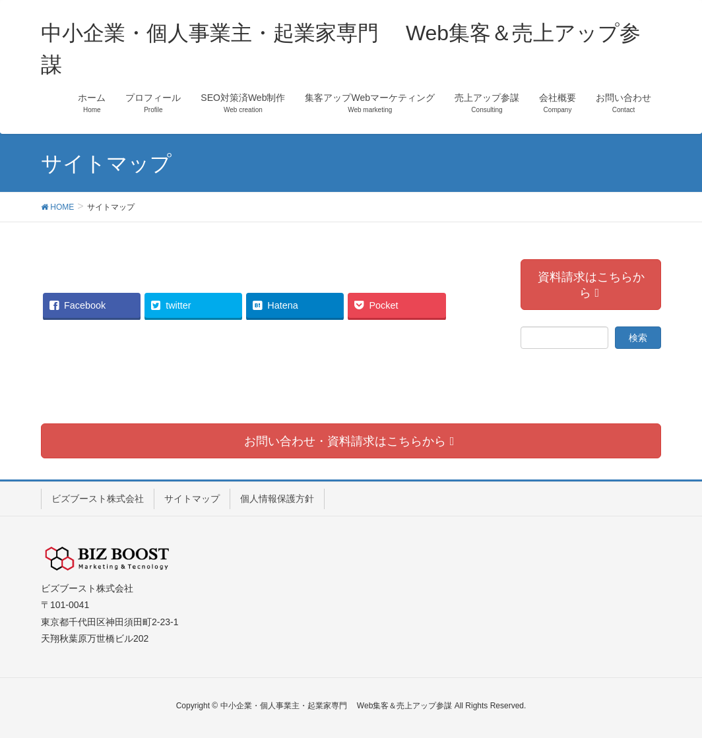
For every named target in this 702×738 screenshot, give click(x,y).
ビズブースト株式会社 (97, 498)
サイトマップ (192, 498)
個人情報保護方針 (277, 498)
